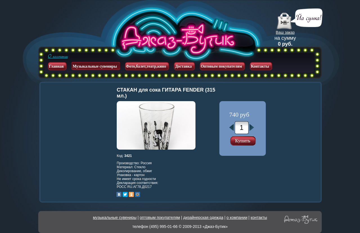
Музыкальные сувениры (95, 66)
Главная (56, 66)
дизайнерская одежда (203, 217)
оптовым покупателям (160, 217)
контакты (259, 217)
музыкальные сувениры (115, 217)
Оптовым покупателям (221, 66)
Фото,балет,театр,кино (146, 66)
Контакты (260, 66)
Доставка (183, 66)
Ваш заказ (285, 32)
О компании (58, 56)
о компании (236, 217)
